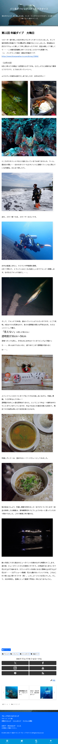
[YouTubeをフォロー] (42, 668)
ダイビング (6, 650)
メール (19, 726)
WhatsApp (11, 726)
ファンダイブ (24, 654)
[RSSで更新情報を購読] (42, 673)
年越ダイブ (35, 654)
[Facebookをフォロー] (42, 663)
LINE (4, 726)
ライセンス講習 (27, 721)
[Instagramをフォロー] (15, 668)
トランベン (14, 654)
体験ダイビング (6, 721)
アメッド (5, 654)
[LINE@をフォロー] (15, 673)
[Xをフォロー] (15, 663)
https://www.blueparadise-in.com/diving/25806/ (20, 56)
